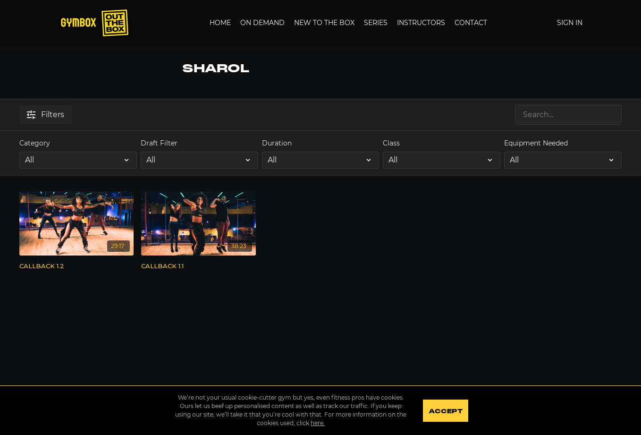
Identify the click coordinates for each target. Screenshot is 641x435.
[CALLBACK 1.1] (198, 266)
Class (391, 143)
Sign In (569, 22)
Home (220, 22)
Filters (45, 114)
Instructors (421, 22)
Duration (277, 143)
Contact (471, 22)
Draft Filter (159, 143)
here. (318, 422)
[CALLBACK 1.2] (76, 266)
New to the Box (324, 22)
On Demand (262, 22)
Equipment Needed (536, 143)
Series (376, 22)
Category (34, 143)
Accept (445, 411)
